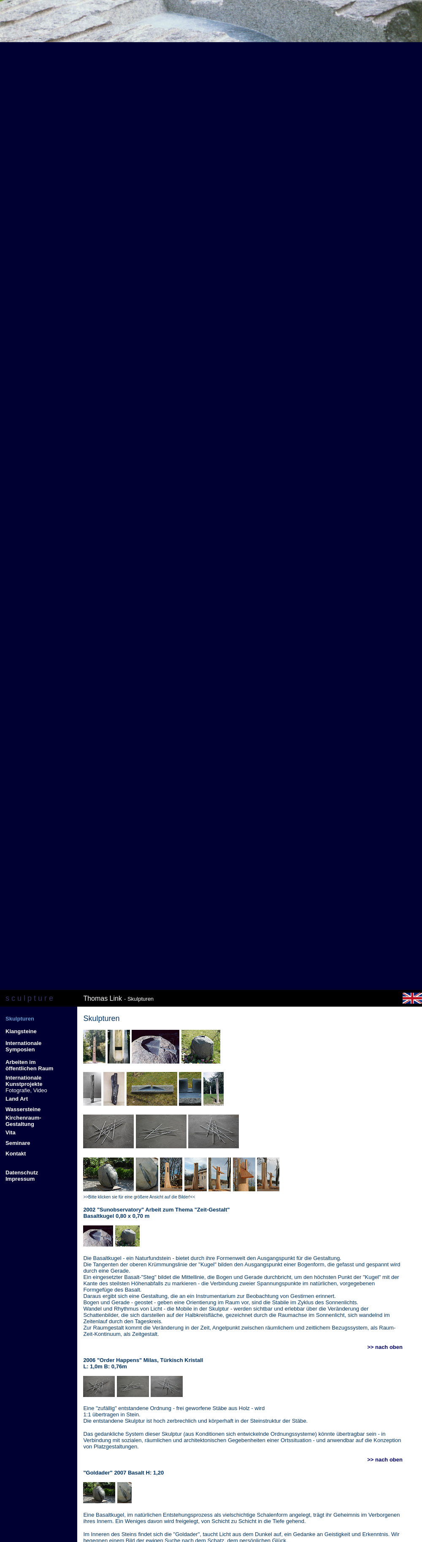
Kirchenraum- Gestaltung (23, 1121)
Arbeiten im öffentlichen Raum (29, 1065)
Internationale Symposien (23, 1046)
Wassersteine (23, 1109)
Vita (10, 1132)
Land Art (16, 1099)
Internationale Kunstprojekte (23, 1081)
